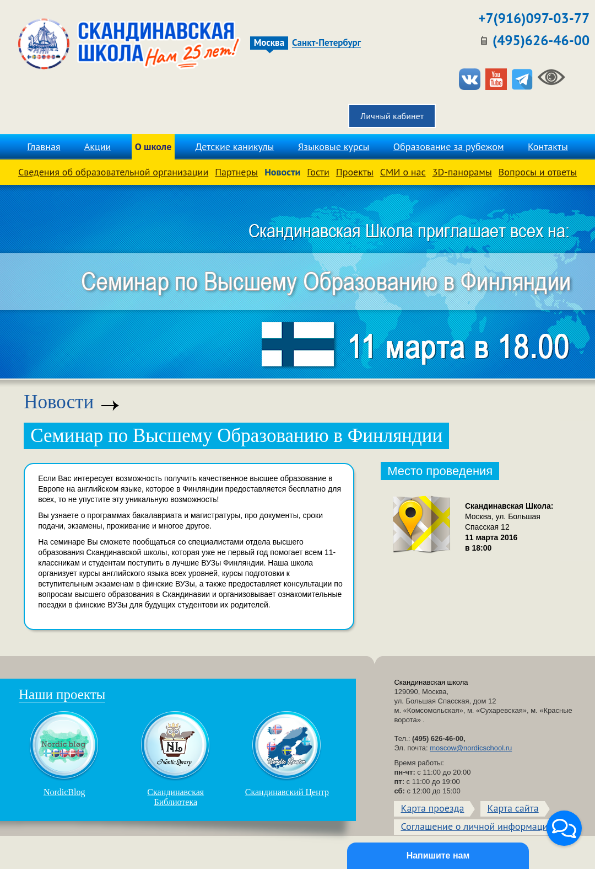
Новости (282, 172)
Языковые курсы (334, 146)
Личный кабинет (392, 115)
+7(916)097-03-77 (533, 18)
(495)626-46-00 (541, 40)
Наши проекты (62, 694)
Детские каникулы (235, 146)
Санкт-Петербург (326, 43)
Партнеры (236, 172)
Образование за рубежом (448, 146)
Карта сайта (512, 808)
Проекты (355, 172)
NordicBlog (64, 754)
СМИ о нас (403, 172)
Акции (97, 146)
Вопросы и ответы (538, 172)
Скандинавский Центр (287, 754)
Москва (269, 42)
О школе (153, 146)
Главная (43, 146)
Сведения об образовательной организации (113, 172)
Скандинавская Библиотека (176, 759)
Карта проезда (432, 808)
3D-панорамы (462, 172)
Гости (318, 172)
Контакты (548, 146)
